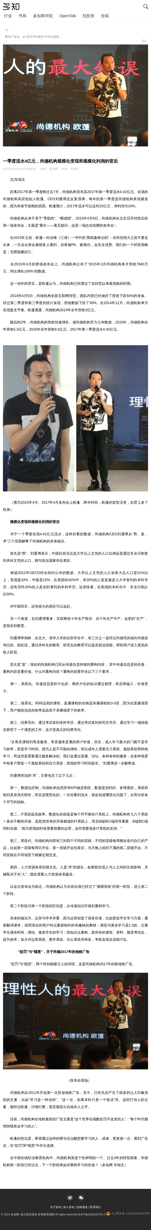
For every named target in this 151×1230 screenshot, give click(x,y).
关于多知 (55, 1207)
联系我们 (95, 1207)
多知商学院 (43, 16)
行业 (8, 16)
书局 (22, 16)
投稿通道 (82, 1207)
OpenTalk (67, 16)
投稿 (105, 16)
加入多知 (68, 1207)
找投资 (88, 16)
